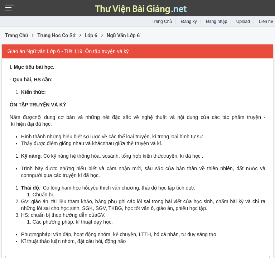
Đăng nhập (216, 21)
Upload (243, 21)
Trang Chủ (162, 21)
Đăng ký (189, 21)
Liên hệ (266, 21)
